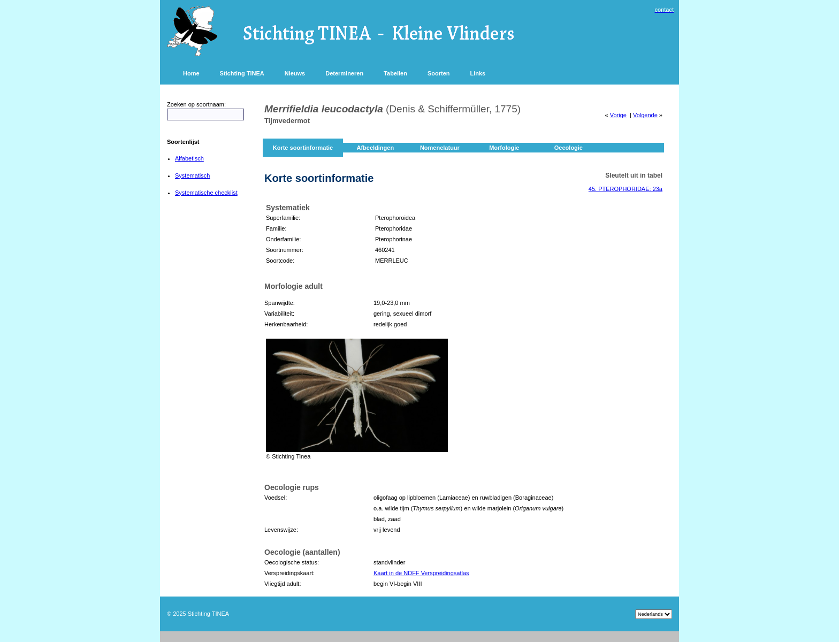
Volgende (645, 115)
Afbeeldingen (375, 147)
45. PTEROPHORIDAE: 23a (625, 189)
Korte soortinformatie (303, 147)
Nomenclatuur (440, 147)
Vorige (618, 115)
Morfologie (504, 147)
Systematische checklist (206, 192)
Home (191, 73)
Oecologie (568, 147)
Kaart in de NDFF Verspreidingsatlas (421, 573)
